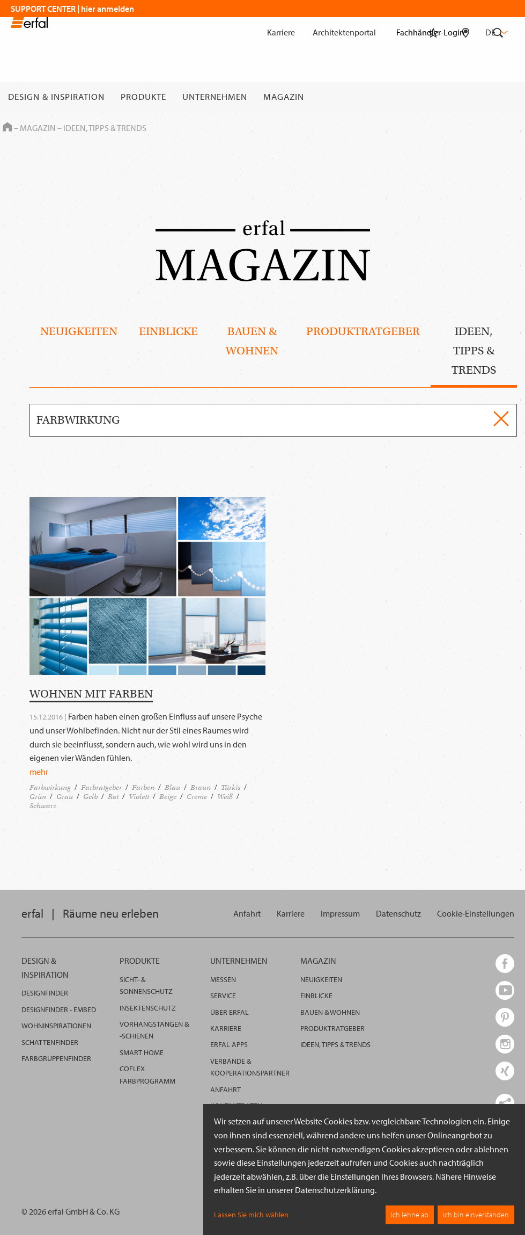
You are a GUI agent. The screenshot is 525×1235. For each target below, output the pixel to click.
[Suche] (498, 97)
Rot (113, 796)
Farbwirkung (50, 787)
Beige (167, 796)
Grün (37, 796)
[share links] (505, 1103)
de (495, 32)
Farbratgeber (101, 787)
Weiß (225, 796)
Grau (64, 796)
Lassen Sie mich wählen (251, 1214)
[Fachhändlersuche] (465, 97)
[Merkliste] (433, 97)
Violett (139, 796)
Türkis (230, 787)
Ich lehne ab (409, 1214)
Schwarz (42, 805)
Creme (197, 796)
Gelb (90, 796)
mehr (38, 771)
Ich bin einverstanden (476, 1214)
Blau (172, 787)
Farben (143, 787)
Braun (200, 787)
